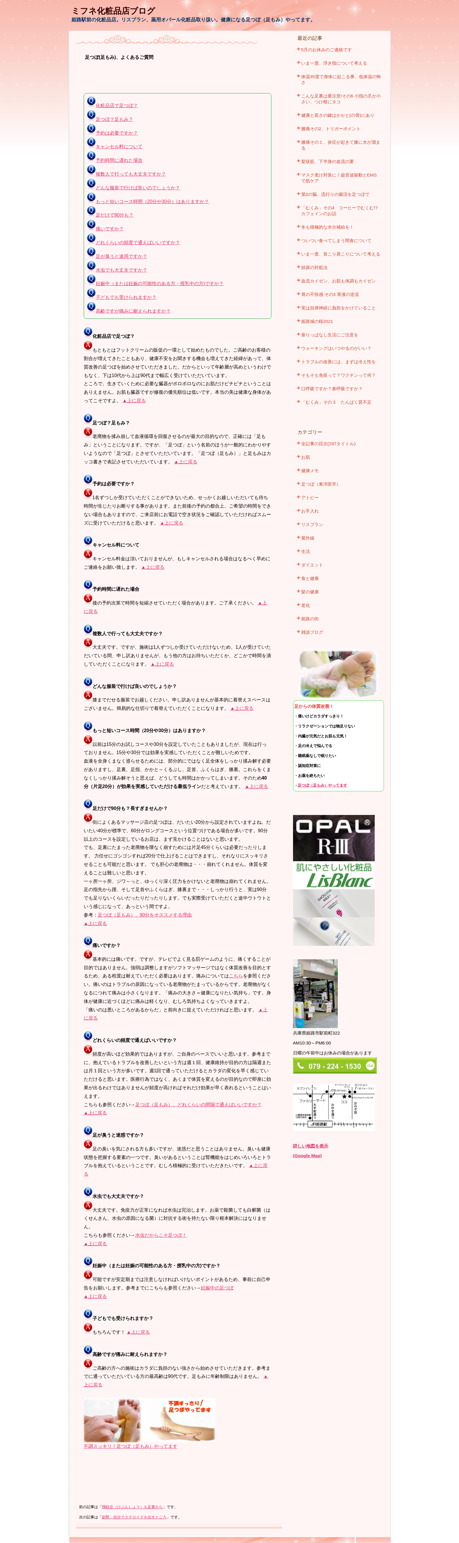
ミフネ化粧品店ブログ (113, 11)
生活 (305, 551)
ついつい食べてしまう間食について (336, 240)
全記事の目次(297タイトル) (328, 443)
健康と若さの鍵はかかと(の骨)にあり (337, 115)
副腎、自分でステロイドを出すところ (134, 1517)
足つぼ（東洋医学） (321, 484)
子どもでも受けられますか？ (122, 297)
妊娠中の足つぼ (217, 1287)
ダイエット (312, 564)
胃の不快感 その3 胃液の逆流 (330, 294)
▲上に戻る (134, 400)
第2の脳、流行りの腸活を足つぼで (335, 194)
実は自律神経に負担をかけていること (338, 307)
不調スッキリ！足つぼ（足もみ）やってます (130, 1446)
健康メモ (310, 470)
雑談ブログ (312, 632)
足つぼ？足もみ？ (110, 119)
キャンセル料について (115, 146)
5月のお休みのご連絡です (326, 49)
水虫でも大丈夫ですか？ (117, 270)
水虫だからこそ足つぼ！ (161, 1235)
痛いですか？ (105, 228)
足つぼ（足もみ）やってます (322, 785)
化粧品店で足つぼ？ (112, 105)
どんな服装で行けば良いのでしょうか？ (133, 187)
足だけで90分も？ (110, 215)
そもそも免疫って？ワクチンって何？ (338, 375)
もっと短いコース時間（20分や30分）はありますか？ (148, 201)
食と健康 (310, 578)
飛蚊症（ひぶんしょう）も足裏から (132, 1507)
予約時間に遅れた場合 (115, 160)
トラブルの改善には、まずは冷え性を (338, 361)
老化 (305, 605)
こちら (236, 975)
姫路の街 (310, 618)
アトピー (310, 497)
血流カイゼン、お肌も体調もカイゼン (338, 280)
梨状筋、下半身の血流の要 (327, 161)
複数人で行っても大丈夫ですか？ (126, 174)
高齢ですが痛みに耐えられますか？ (129, 311)
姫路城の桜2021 (317, 321)
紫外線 (307, 537)
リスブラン (312, 524)
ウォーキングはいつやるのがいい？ (336, 348)
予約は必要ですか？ (112, 133)
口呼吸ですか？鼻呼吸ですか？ (332, 388)
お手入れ (310, 510)
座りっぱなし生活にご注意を (329, 334)
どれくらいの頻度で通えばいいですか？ (133, 242)
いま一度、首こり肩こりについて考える (340, 253)
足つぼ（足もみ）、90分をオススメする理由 (145, 914)
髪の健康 (310, 591)
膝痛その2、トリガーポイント (331, 128)
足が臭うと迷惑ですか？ (117, 256)
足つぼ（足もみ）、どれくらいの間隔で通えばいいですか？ (198, 1104)
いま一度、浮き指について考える (334, 63)
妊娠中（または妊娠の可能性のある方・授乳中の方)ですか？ (155, 283)
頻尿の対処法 (314, 267)
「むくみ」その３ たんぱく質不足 (336, 402)
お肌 (305, 457)
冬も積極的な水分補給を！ (327, 227)
